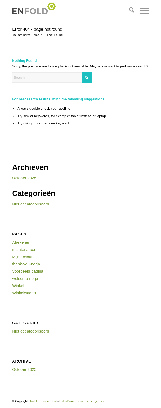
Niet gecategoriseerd (30, 204)
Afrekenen (21, 242)
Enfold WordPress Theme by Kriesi (82, 401)
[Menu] (141, 11)
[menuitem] (129, 11)
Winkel (18, 285)
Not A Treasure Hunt (43, 401)
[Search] (129, 11)
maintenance (23, 249)
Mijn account (23, 256)
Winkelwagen (24, 293)
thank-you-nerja (26, 264)
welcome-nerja (25, 278)
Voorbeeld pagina (27, 271)
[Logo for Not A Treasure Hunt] (66, 11)
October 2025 (24, 178)
